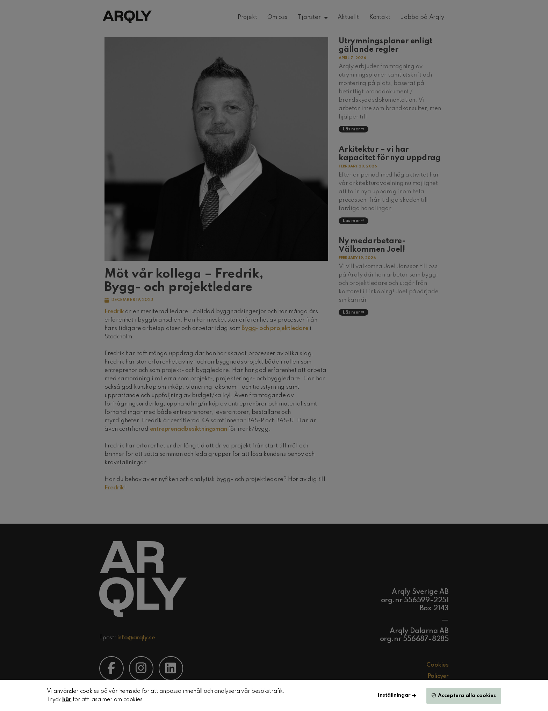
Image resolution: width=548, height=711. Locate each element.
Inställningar (394, 695)
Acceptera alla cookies (467, 695)
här (66, 700)
